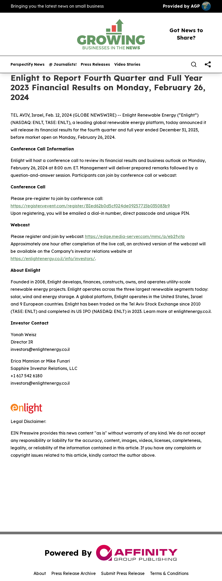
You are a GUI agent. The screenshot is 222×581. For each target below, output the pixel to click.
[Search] (193, 64)
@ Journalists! (63, 64)
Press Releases (95, 64)
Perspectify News (28, 64)
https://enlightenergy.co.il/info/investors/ (53, 258)
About (40, 573)
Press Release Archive (73, 573)
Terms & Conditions (169, 573)
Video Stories (127, 64)
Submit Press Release (123, 573)
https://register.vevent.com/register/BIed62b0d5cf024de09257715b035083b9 (90, 205)
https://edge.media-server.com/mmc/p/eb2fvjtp (135, 236)
